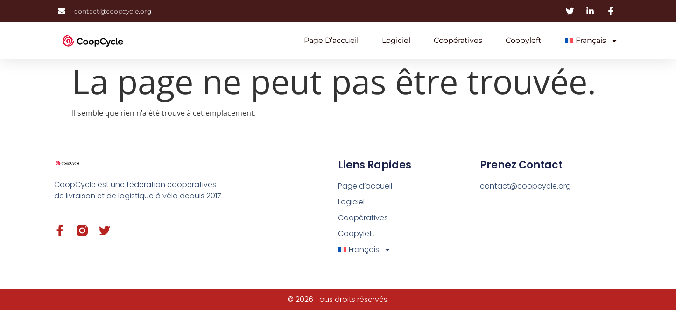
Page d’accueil (331, 40)
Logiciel (396, 40)
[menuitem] (591, 40)
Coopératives (458, 40)
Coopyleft (524, 40)
